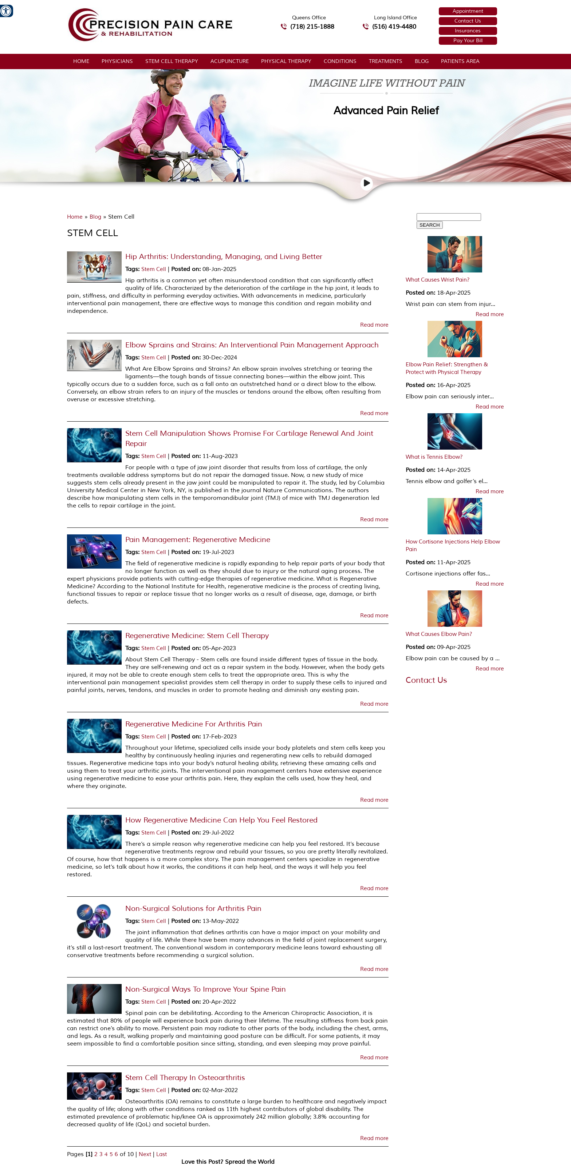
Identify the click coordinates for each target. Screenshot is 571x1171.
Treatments (385, 61)
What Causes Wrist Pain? (438, 279)
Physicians (117, 61)
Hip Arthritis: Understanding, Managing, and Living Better (223, 256)
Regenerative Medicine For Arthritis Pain (193, 724)
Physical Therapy (286, 61)
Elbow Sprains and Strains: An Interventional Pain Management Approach (252, 345)
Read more (374, 325)
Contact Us (467, 21)
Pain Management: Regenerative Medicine (197, 539)
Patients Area (460, 61)
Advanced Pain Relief (386, 111)
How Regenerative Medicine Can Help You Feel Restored (221, 820)
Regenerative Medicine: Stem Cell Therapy (197, 635)
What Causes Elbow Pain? (439, 634)
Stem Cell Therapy (171, 61)
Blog (422, 61)
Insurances (468, 31)
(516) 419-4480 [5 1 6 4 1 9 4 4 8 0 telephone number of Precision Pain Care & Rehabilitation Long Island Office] (394, 27)
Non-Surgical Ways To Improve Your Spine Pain (205, 989)
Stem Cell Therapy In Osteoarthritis (185, 1077)
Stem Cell (153, 269)
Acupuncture (229, 61)
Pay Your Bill (468, 40)
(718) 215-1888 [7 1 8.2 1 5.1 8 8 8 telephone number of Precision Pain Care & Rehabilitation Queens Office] (312, 27)
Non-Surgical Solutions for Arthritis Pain (193, 908)
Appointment (468, 11)
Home (81, 61)
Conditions (340, 61)
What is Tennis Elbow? (434, 457)
